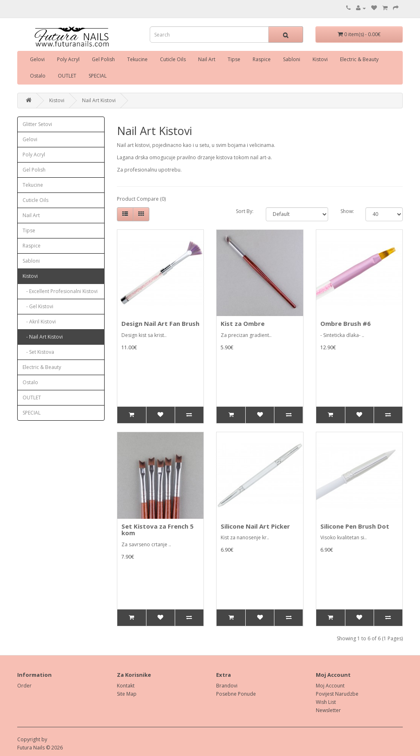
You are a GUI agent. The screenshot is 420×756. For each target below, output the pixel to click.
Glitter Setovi (37, 124)
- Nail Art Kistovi (43, 336)
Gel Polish (103, 59)
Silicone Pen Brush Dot (354, 526)
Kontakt (126, 685)
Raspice (262, 59)
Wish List (326, 702)
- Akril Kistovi (39, 321)
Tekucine (137, 59)
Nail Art (206, 59)
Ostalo (38, 75)
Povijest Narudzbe (337, 693)
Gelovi (37, 59)
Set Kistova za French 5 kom (157, 529)
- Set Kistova (38, 351)
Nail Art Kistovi (99, 100)
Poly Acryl (68, 59)
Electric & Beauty (359, 59)
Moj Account (330, 685)
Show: (346, 211)
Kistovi (320, 59)
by (44, 739)
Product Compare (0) (141, 198)
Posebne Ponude (236, 693)
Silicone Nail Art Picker (255, 526)
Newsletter (328, 710)
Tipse (234, 59)
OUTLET (67, 75)
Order (24, 685)
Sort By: (244, 211)
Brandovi (226, 685)
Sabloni (291, 59)
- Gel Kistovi (38, 306)
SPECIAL (98, 75)
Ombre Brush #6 (345, 323)
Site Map (127, 693)
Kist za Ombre (243, 323)
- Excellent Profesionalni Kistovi (60, 291)
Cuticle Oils (173, 59)
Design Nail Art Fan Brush (160, 323)
